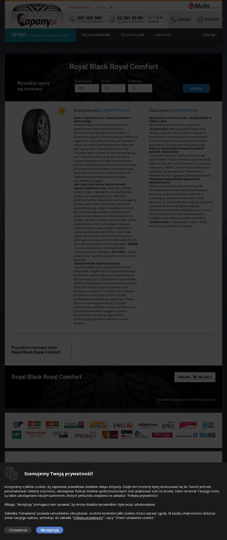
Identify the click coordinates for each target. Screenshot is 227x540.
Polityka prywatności (88, 518)
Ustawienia (18, 530)
